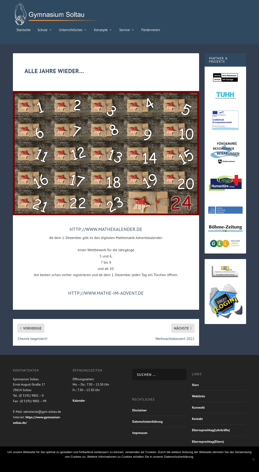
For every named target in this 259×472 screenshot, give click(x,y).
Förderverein (150, 30)
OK (102, 464)
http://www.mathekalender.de (106, 229)
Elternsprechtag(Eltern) (208, 442)
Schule (42, 30)
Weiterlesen (150, 464)
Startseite (23, 30)
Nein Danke (122, 464)
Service (124, 30)
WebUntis (198, 396)
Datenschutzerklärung (147, 421)
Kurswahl (198, 407)
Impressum (139, 433)
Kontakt (197, 419)
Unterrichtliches (70, 30)
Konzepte (101, 30)
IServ (195, 385)
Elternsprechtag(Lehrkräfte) (211, 430)
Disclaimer (139, 410)
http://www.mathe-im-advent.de (106, 293)
